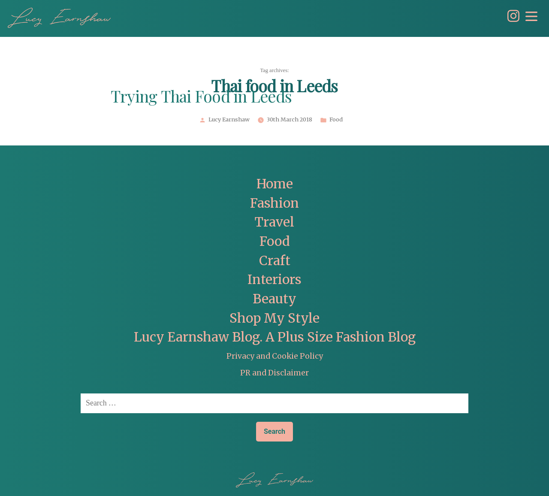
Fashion (274, 203)
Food (336, 119)
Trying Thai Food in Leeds (201, 98)
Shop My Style (274, 318)
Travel (274, 222)
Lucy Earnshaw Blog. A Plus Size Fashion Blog (275, 337)
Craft (274, 261)
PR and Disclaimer (274, 373)
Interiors (274, 279)
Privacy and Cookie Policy (274, 356)
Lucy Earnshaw (229, 119)
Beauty (274, 299)
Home (274, 184)
